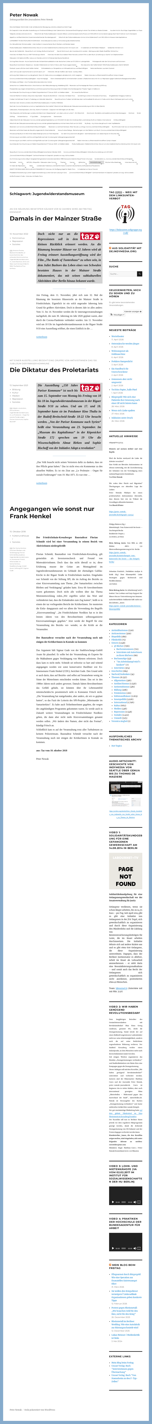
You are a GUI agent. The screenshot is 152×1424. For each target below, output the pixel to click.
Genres (72, 162)
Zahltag (12, 116)
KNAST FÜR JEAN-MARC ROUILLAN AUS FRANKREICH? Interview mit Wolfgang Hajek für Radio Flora (42, 169)
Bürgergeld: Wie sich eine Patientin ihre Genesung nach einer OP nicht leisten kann (125, 400)
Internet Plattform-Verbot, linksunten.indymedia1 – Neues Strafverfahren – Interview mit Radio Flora (42, 96)
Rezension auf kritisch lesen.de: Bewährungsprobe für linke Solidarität (32, 130)
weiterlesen (41, 337)
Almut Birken (14, 410)
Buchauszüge (120, 658)
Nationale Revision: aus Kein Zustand (102, 68)
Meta (31, 166)
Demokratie (58, 116)
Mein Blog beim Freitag (122, 1362)
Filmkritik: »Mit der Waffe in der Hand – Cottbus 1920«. (65, 72)
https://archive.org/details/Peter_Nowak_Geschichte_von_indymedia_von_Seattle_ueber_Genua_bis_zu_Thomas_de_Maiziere (125, 814)
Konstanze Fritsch (18, 559)
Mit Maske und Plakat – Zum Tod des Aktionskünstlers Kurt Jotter (31, 82)
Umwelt (118, 718)
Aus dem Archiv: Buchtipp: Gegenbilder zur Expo (126, 30)
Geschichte (116, 671)
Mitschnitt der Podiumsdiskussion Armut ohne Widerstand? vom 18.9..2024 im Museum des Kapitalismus (93, 37)
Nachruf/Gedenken (120, 674)
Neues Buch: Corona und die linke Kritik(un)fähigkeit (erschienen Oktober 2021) (35, 152)
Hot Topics (116, 746)
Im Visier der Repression (17, 166)
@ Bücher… (82, 162)
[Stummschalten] (134, 1202)
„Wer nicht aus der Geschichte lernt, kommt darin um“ (27, 72)
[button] (117, 314)
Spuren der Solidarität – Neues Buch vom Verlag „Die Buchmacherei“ (32, 51)
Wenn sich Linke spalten (123, 410)
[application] (125, 1195)
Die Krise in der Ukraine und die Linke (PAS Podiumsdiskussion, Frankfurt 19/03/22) (36, 103)
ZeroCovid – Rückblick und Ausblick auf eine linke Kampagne (106, 113)
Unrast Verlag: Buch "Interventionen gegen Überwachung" (122, 1369)
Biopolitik (116, 636)
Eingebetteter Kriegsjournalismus (120, 96)
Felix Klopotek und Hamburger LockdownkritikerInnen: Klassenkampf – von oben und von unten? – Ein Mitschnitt (47, 113)
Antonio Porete (18, 250)
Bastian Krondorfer (16, 253)
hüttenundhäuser (122, 696)
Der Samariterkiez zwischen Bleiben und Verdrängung (18, 550)
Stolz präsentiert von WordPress (39, 1410)
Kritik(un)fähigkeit (119, 120)
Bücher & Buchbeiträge (113, 162)
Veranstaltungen (95, 162)
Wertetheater (117, 336)
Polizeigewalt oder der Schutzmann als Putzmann (109, 61)
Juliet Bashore (17, 261)
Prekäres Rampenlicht (122, 361)
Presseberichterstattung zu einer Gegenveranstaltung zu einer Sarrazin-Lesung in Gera (38, 172)
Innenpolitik (120, 699)
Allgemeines (120, 680)
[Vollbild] (139, 1202)
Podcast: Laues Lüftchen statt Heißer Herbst (24, 68)
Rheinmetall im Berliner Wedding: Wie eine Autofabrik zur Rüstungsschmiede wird (125, 1324)
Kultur (15, 392)
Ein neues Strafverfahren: (80, 92)
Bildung (16, 389)
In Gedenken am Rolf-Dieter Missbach (93, 47)
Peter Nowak (24, 14)
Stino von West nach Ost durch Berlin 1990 (19, 264)
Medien (16, 396)
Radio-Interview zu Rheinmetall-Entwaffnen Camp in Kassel (104, 75)
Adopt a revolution (19, 408)
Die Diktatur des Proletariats (54, 369)
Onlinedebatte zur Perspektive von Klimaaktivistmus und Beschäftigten (64, 68)
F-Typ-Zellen (34, 116)
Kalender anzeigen (132, 312)
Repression (17, 241)
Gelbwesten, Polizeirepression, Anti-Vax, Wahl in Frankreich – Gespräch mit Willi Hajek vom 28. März (42, 109)
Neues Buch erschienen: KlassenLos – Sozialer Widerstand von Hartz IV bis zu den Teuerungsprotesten (43, 65)
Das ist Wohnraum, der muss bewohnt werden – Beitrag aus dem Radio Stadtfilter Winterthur (87, 51)
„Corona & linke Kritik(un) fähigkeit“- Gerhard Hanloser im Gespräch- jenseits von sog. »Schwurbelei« (42, 155)
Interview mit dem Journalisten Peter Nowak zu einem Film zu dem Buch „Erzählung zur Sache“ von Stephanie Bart (85, 54)
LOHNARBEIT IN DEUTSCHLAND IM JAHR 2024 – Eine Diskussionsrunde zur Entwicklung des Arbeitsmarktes (45, 40)
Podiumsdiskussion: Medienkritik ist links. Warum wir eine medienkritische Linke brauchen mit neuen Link (44, 47)
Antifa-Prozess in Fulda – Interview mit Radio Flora (26, 176)
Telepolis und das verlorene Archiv (21, 34)
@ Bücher (118, 646)
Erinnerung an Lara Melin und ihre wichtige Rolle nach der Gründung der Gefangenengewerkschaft (42, 137)
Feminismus (18, 238)
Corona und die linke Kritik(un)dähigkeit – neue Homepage (29, 78)
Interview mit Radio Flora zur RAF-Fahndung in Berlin (27, 54)
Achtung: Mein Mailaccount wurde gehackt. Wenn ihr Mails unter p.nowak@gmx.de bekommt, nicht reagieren (46, 75)
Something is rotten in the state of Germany (92, 96)
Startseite (13, 162)
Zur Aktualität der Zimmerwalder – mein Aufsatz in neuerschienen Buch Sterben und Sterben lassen (42, 44)
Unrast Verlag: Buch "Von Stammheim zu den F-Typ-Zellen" (124, 1378)
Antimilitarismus (119, 630)
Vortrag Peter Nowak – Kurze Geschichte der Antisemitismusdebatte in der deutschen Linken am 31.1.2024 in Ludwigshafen (50, 61)
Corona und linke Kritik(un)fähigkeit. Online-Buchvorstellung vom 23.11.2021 (88, 152)
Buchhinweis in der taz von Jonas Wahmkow (126, 127)
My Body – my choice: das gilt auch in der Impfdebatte (102, 123)
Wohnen (131, 113)
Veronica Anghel (119, 721)
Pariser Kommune (16, 419)
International (120, 702)
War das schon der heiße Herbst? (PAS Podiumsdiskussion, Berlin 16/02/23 (105, 65)
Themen (63, 162)
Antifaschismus (121, 683)
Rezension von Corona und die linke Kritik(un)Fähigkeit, (28, 127)
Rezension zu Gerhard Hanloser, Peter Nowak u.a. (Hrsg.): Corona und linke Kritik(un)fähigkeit (79, 127)
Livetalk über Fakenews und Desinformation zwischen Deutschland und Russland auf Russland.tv (68, 166)
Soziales (16, 244)
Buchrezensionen (124, 649)
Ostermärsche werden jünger (125, 343)
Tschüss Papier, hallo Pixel (124, 389)
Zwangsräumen (46, 116)
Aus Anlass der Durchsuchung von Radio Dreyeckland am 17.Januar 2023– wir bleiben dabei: (39, 92)
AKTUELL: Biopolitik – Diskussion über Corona (41, 162)
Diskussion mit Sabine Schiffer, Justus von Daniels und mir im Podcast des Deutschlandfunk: (39, 58)
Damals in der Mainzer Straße (56, 218)
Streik (139, 113)
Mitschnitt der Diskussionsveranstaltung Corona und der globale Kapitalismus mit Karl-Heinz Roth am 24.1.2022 (46, 123)
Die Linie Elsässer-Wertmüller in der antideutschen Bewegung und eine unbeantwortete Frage (41, 27)
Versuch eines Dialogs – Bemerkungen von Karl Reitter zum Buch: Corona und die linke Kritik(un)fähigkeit (92, 130)
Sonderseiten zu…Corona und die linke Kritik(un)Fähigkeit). (114, 159)
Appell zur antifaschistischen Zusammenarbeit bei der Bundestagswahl (33, 37)
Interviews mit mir (131, 162)
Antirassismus (118, 633)
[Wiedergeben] (112, 1202)
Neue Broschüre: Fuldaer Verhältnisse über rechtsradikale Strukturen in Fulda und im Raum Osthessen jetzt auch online (94, 99)
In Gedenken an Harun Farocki (88, 169)
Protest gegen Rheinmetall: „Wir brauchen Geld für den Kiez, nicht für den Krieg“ (124, 1311)
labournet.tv (121, 988)
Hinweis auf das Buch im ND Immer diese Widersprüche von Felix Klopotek (34, 133)
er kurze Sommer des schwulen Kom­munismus (19, 255)
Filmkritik (116, 640)
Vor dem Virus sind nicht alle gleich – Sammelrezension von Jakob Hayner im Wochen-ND (90, 133)
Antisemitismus (22, 116)
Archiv (20, 162)
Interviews (119, 668)
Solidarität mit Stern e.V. (115, 47)
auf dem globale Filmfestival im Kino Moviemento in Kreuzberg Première (125, 1113)
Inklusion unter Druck (122, 418)
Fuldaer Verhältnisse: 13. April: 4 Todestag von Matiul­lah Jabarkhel (31, 99)
